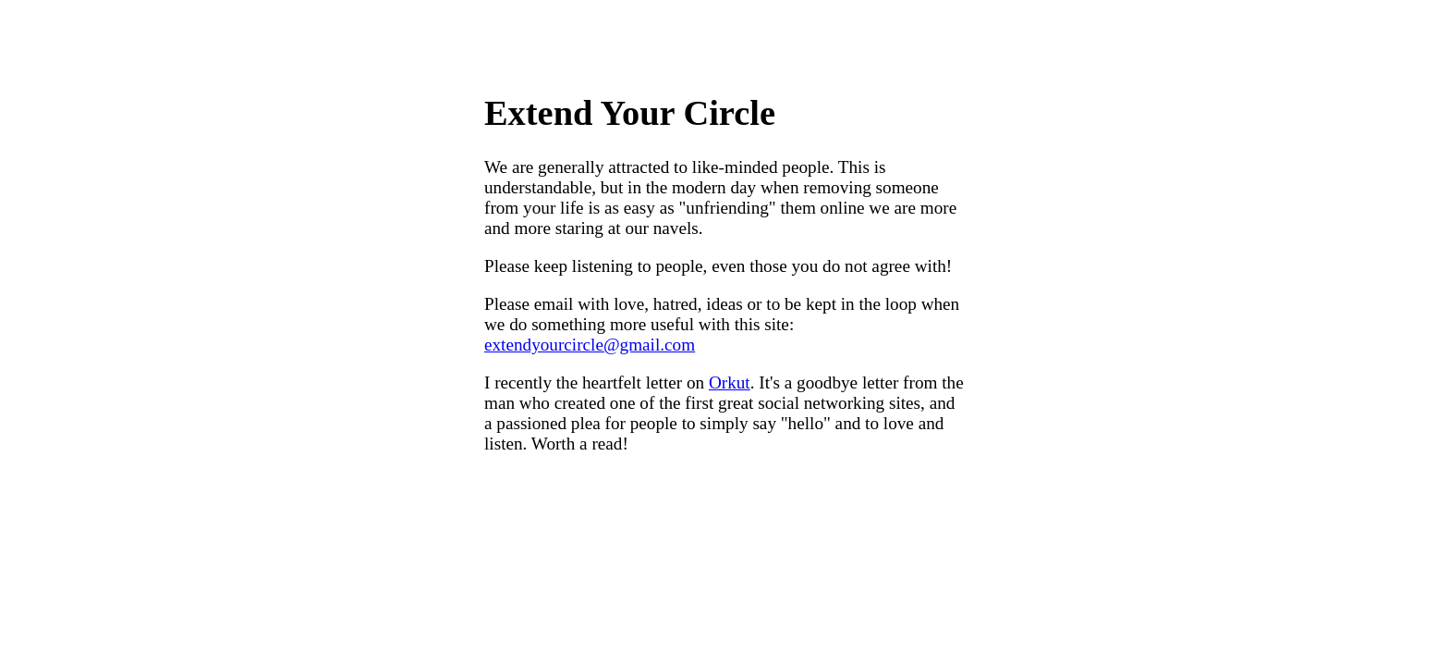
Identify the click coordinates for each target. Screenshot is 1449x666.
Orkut (729, 382)
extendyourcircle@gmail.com (589, 344)
